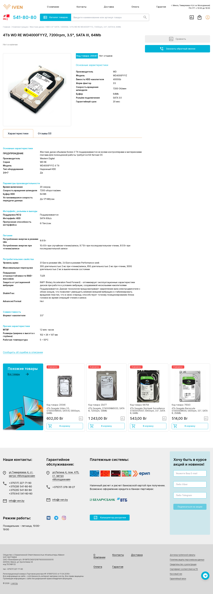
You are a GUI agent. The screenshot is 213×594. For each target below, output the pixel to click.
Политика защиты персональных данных (187, 559)
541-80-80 (19, 17)
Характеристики (18, 133)
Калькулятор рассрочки (109, 517)
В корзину (59, 426)
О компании (53, 6)
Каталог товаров (55, 17)
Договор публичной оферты (182, 555)
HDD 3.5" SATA (52, 27)
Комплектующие (20, 27)
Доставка (109, 6)
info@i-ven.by (16, 500)
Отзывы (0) (44, 133)
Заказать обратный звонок (177, 49)
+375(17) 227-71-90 (20, 482)
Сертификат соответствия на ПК (184, 569)
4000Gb (64, 27)
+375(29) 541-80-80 (20, 486)
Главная (7, 27)
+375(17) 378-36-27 (63, 487)
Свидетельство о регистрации (183, 564)
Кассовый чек (176, 574)
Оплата (135, 6)
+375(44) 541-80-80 (20, 493)
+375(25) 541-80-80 (20, 490)
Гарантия (161, 6)
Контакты (81, 6)
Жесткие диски (37, 27)
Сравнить (177, 39)
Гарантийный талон (178, 578)
